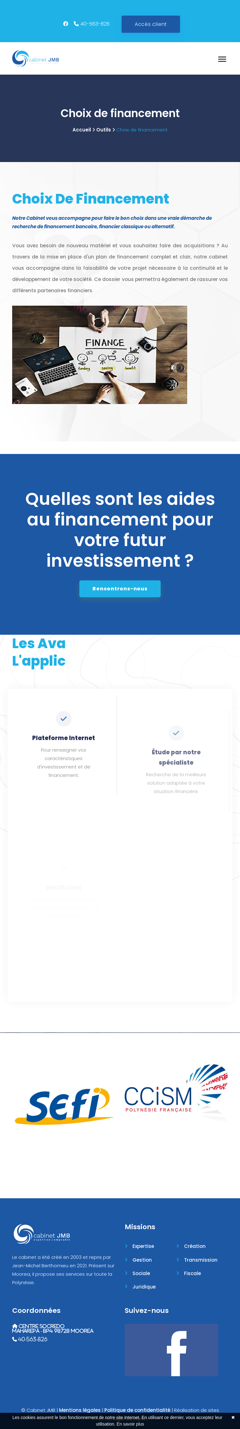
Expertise (143, 1246)
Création (195, 1246)
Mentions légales (80, 1410)
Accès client (151, 24)
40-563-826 (95, 23)
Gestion (142, 1260)
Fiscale (192, 1273)
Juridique (144, 1287)
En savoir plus (130, 1424)
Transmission (201, 1260)
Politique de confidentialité (137, 1410)
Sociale (141, 1273)
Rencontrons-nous (120, 588)
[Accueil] (35, 58)
